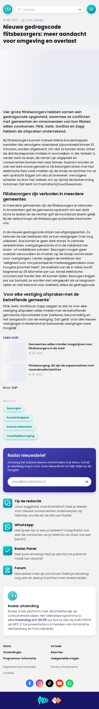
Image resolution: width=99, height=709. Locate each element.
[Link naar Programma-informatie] (25, 658)
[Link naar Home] (25, 646)
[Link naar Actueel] (73, 646)
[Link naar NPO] (56, 700)
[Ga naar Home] (7, 9)
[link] (14, 408)
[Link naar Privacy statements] (73, 667)
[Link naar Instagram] (39, 683)
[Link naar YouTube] (59, 683)
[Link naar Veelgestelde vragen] (73, 658)
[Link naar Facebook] (30, 683)
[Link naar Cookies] (49, 673)
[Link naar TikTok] (49, 683)
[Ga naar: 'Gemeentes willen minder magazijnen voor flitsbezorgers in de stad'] (49, 351)
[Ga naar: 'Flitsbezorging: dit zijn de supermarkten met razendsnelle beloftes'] (49, 372)
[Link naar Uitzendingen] (25, 652)
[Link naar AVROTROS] (43, 700)
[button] (79, 9)
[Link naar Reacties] (73, 652)
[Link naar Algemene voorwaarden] (25, 667)
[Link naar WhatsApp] (69, 683)
